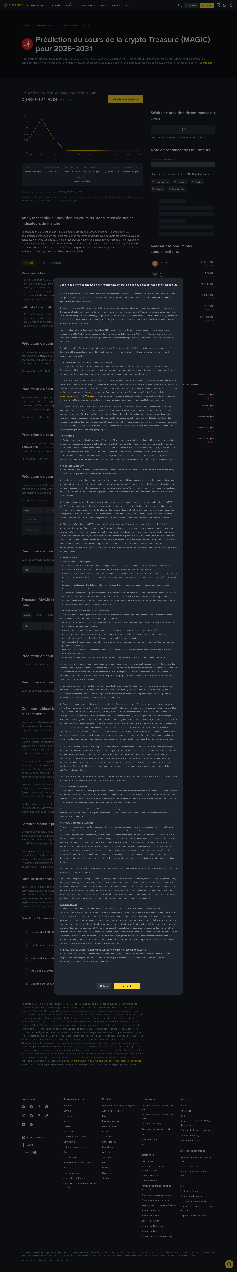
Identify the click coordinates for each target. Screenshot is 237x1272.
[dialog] (118, 636)
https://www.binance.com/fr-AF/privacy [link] (77, 396)
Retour (104, 986)
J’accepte (126, 986)
